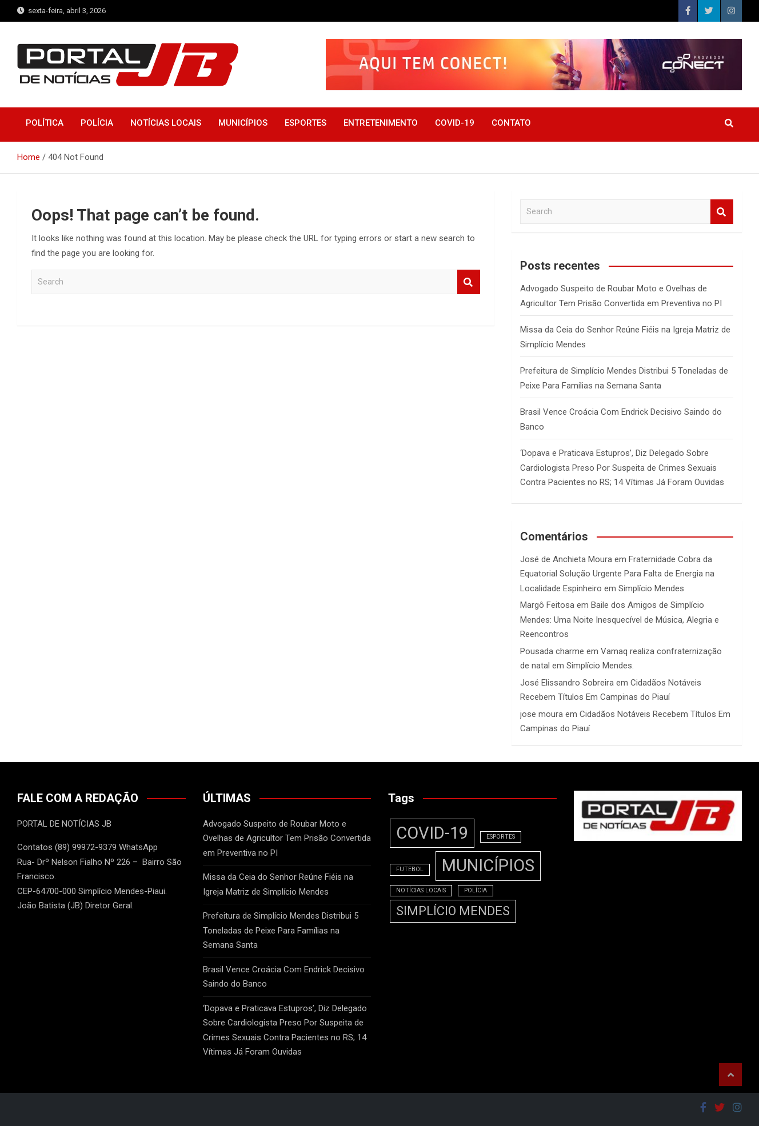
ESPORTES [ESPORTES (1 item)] (500, 836)
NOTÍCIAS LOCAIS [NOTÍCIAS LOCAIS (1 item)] (421, 890)
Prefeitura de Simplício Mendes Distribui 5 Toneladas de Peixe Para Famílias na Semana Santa (280, 930)
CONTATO (511, 123)
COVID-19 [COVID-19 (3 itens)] (432, 833)
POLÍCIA (97, 123)
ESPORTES (305, 123)
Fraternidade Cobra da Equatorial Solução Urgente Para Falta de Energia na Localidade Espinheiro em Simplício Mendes (617, 574)
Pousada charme (552, 651)
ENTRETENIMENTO (380, 123)
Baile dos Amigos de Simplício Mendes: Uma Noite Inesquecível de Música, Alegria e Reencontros (619, 619)
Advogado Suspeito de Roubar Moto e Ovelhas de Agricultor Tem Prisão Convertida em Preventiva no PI (287, 838)
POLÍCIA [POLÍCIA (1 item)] (475, 890)
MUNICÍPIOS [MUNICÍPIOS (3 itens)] (488, 865)
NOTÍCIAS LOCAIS (165, 123)
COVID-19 (454, 123)
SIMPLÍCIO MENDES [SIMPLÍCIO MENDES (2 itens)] (453, 911)
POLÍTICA (44, 123)
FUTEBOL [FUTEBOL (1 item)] (410, 869)
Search (468, 282)
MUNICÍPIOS (242, 123)
